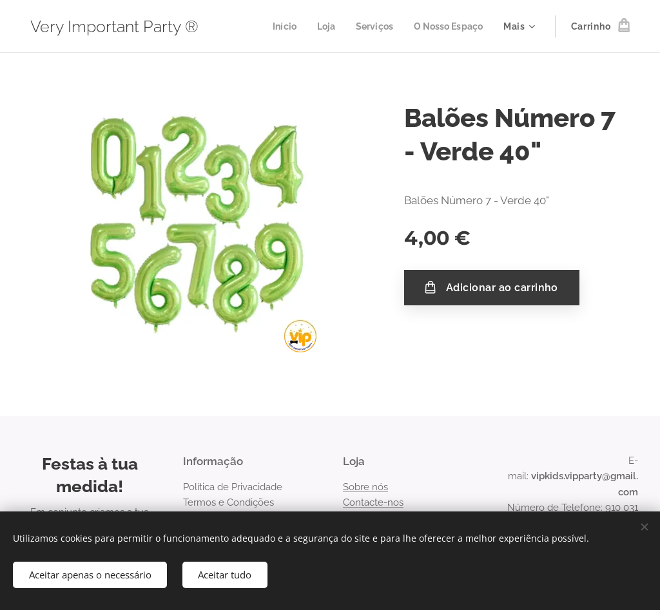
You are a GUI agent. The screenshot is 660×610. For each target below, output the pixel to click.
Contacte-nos (373, 502)
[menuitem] (276, 26)
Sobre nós (365, 487)
